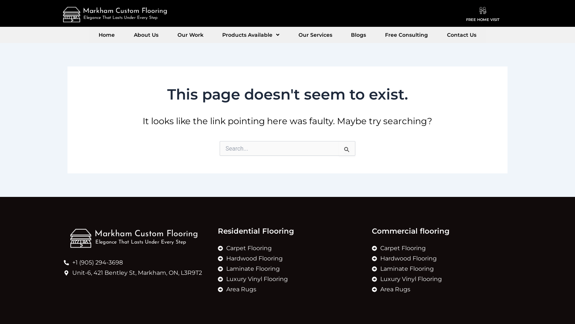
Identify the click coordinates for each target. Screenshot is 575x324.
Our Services (311, 35)
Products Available (254, 35)
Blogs (346, 35)
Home (135, 35)
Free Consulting (386, 35)
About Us (166, 35)
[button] (255, 35)
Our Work (202, 35)
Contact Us (433, 35)
